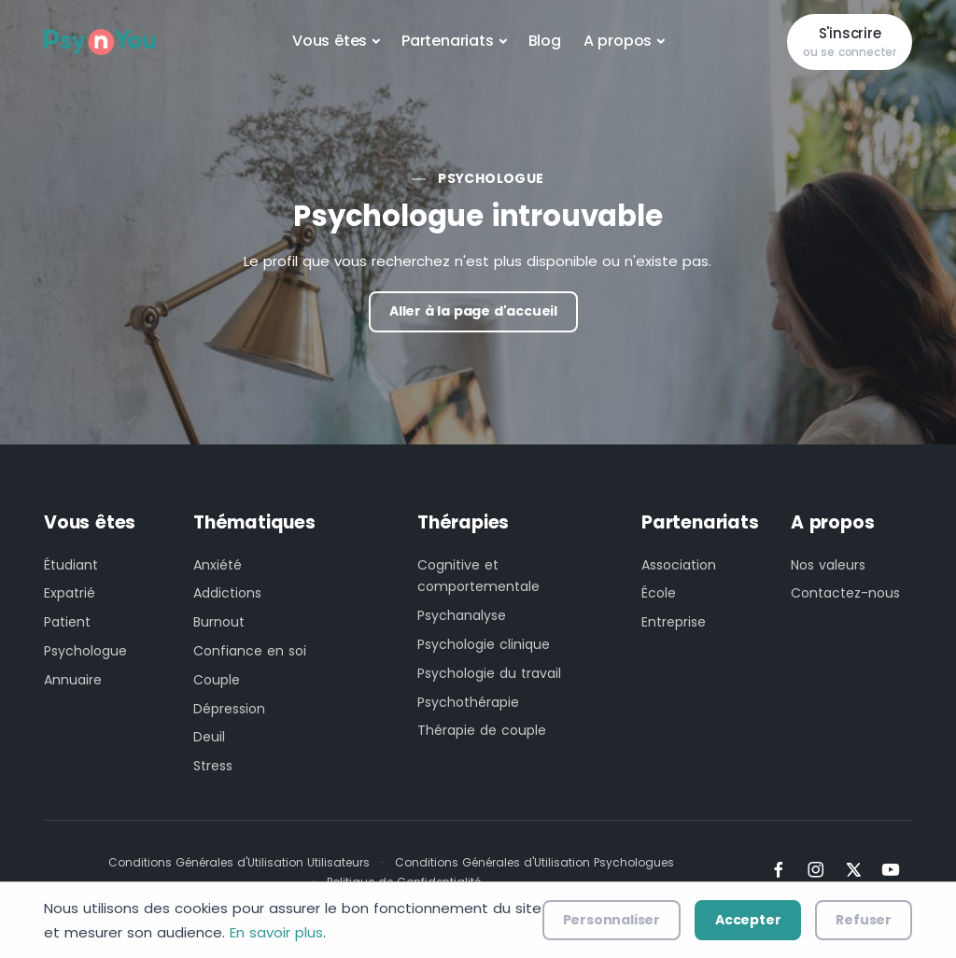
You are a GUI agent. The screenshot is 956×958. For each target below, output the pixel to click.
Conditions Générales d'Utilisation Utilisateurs (239, 862)
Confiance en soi (249, 650)
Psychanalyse (461, 615)
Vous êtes (329, 40)
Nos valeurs (828, 565)
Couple (216, 679)
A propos (617, 40)
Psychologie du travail (489, 673)
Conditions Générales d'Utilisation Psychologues (534, 862)
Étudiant (71, 565)
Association (678, 565)
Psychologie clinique (483, 644)
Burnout (219, 622)
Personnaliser (611, 919)
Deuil (209, 736)
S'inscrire (849, 42)
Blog (544, 40)
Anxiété (217, 565)
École (658, 593)
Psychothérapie (468, 702)
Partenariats (447, 40)
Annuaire (73, 679)
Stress (212, 765)
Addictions (227, 593)
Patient (67, 622)
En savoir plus (276, 932)
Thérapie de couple (481, 730)
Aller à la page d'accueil (473, 311)
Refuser (864, 919)
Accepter (747, 919)
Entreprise (673, 622)
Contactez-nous (845, 593)
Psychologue (490, 178)
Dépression (229, 708)
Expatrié (69, 593)
